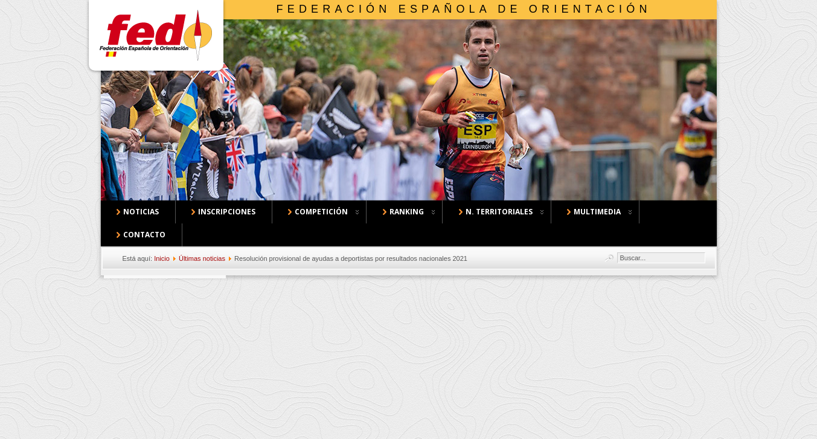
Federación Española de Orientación (464, 9)
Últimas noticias (202, 258)
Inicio (162, 258)
